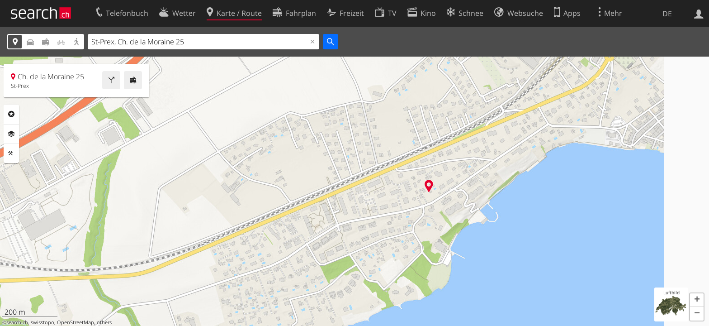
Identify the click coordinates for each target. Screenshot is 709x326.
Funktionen (11, 153)
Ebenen (11, 134)
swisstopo (42, 322)
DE (667, 14)
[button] (697, 300)
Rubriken (11, 114)
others (104, 322)
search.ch (17, 322)
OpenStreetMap (75, 322)
